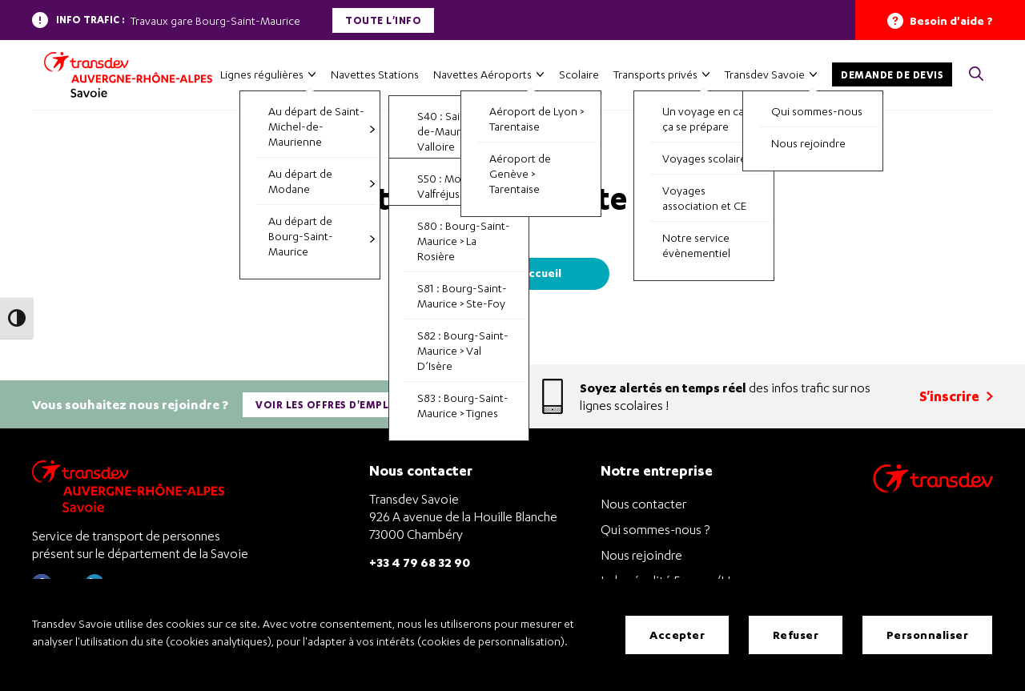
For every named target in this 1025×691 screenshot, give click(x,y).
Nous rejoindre (641, 555)
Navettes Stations (375, 74)
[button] (976, 74)
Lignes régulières (261, 74)
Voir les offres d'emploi (328, 405)
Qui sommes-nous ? (655, 529)
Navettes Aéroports (482, 74)
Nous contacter (643, 503)
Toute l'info (383, 20)
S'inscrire (956, 396)
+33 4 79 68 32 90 (419, 561)
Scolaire (579, 74)
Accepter (677, 634)
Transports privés (655, 74)
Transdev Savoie (765, 74)
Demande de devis (892, 75)
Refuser (796, 634)
